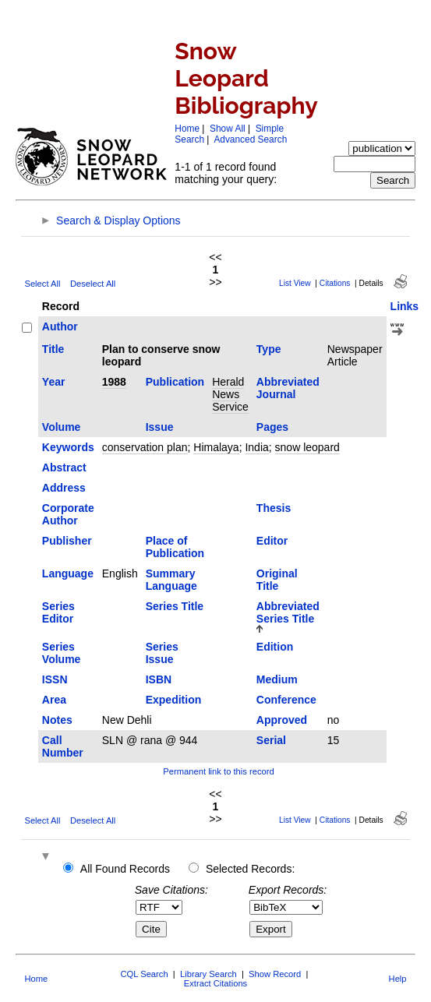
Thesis (273, 508)
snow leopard (307, 447)
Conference (286, 699)
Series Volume (61, 652)
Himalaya (215, 447)
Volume (61, 427)
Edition (274, 646)
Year (53, 382)
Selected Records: (250, 869)
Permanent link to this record (218, 771)
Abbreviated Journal (288, 388)
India (256, 447)
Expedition (174, 699)
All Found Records (125, 869)
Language (68, 573)
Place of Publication (175, 547)
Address (64, 488)
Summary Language (171, 579)
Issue (160, 427)
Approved (281, 720)
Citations (335, 283)
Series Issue (162, 652)
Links (404, 306)
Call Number (62, 746)
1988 (114, 382)
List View (295, 283)
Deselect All (92, 283)
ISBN (158, 679)
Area (54, 699)
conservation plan (145, 447)
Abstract (64, 467)
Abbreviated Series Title (288, 612)
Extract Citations (215, 983)
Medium (277, 679)
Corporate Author (68, 514)
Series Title (174, 606)
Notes (57, 720)
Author (60, 326)
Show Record (275, 974)
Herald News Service (230, 394)
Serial (271, 740)
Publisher (67, 541)
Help (398, 978)
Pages (272, 427)
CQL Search (144, 974)
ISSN (55, 679)
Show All (228, 128)
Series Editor (58, 612)
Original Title (277, 579)
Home (187, 128)
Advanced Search (250, 139)
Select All (42, 283)
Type (268, 349)
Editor (272, 541)
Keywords (68, 447)
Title (53, 349)
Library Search (208, 974)
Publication (175, 382)
